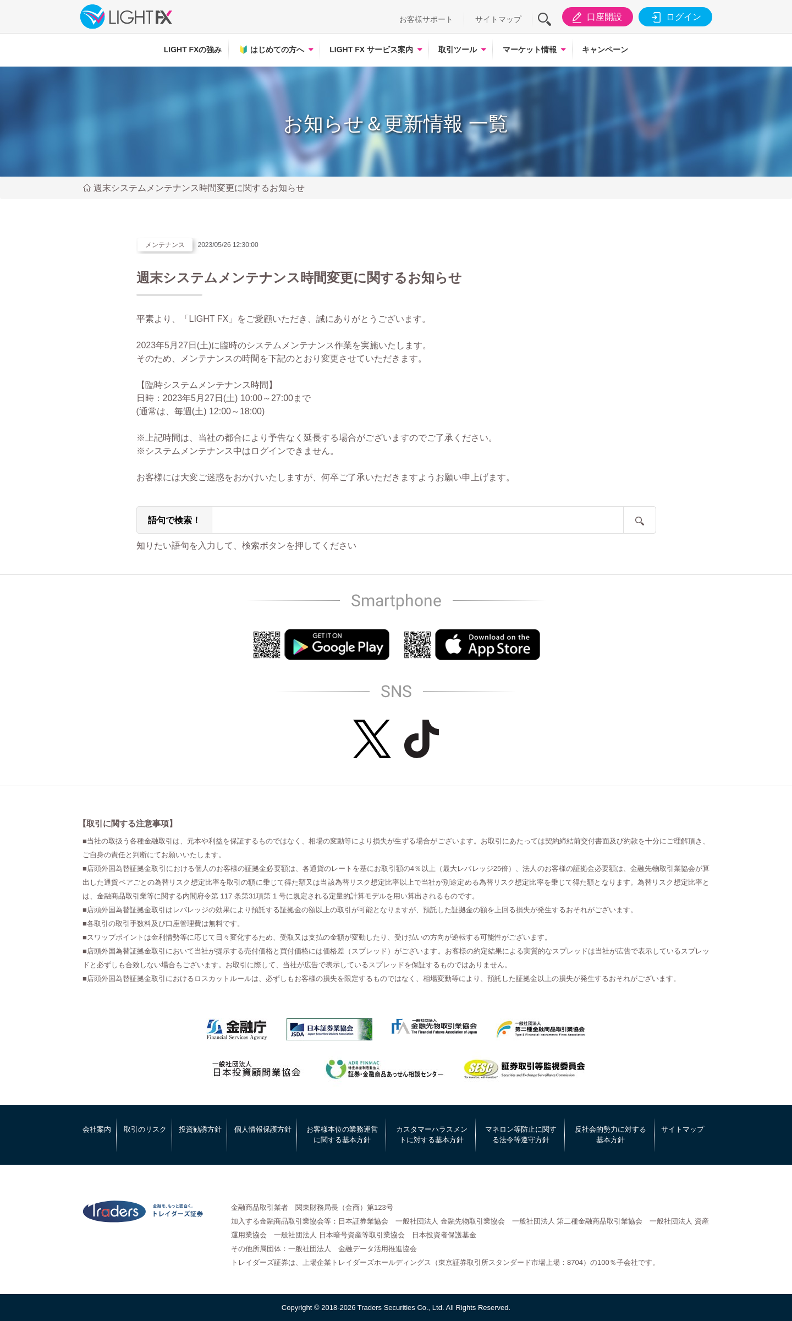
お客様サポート (426, 19)
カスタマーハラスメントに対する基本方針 (432, 1134)
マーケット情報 (530, 49)
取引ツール (457, 49)
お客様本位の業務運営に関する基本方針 (342, 1134)
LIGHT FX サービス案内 (371, 49)
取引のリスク (145, 1129)
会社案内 (96, 1129)
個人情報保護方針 (263, 1129)
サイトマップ (498, 19)
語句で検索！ (174, 520)
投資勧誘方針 (200, 1129)
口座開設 (595, 17)
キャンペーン (605, 49)
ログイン (674, 17)
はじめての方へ (271, 49)
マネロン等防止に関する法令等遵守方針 (521, 1134)
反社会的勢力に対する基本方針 (610, 1134)
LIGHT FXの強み (193, 49)
